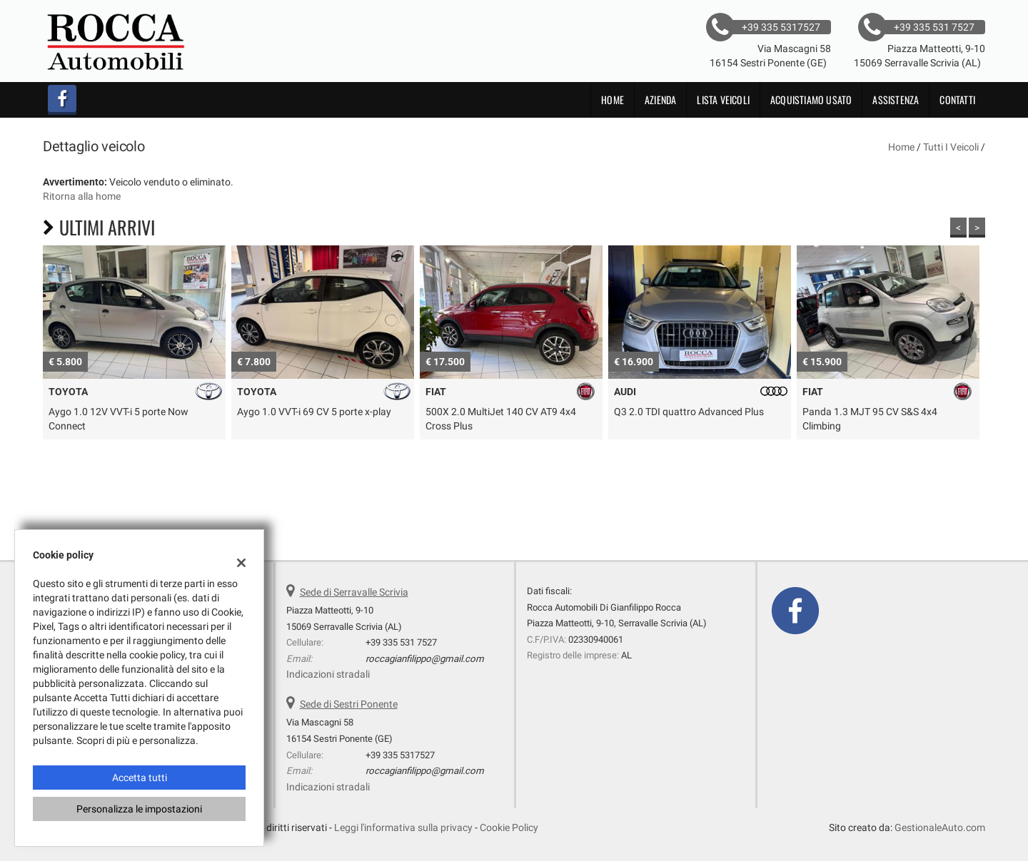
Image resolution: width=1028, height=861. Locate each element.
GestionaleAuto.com (940, 827)
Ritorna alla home (82, 196)
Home (612, 99)
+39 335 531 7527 (401, 642)
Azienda (660, 99)
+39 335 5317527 (400, 755)
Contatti (957, 99)
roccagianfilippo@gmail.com (425, 658)
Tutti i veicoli (951, 147)
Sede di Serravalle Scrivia (354, 592)
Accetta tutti (139, 777)
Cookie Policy (509, 827)
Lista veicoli (723, 99)
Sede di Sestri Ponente (349, 704)
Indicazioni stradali (328, 674)
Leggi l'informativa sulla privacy (403, 827)
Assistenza (895, 99)
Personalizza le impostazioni (139, 809)
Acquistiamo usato (811, 99)
